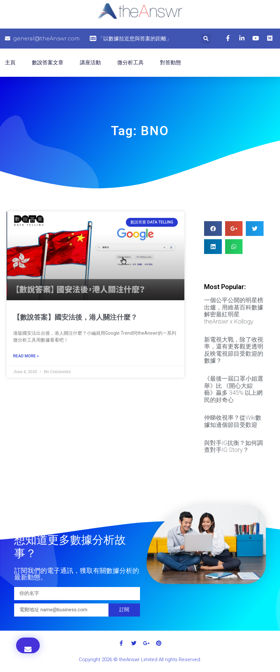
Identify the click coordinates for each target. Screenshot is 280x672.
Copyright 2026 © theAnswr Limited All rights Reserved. (140, 659)
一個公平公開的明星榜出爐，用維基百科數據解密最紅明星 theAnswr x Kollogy (233, 311)
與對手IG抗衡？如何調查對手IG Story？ (233, 446)
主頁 (10, 62)
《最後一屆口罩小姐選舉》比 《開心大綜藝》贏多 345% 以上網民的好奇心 (233, 389)
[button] (28, 645)
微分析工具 (130, 62)
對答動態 (170, 62)
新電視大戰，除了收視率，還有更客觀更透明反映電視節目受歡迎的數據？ (233, 350)
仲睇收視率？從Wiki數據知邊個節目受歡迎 (232, 421)
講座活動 (90, 62)
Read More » (26, 356)
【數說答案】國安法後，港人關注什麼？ (75, 317)
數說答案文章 (47, 62)
